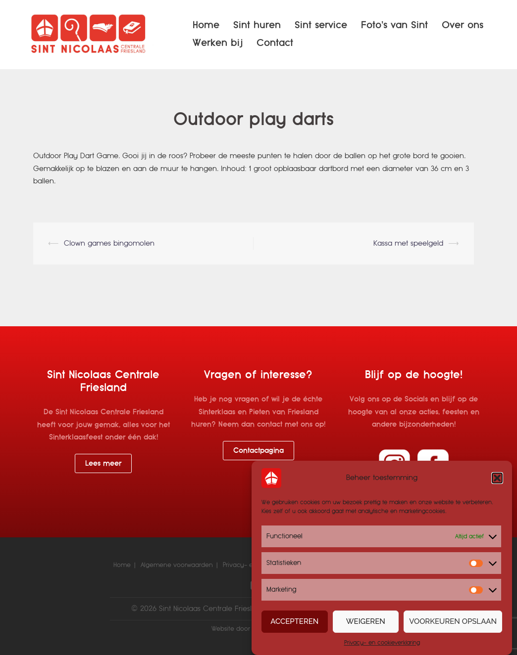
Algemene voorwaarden (177, 565)
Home (206, 25)
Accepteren (294, 621)
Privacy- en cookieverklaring (382, 642)
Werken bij (218, 43)
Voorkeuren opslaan (453, 621)
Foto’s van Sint (394, 25)
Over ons (462, 25)
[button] (497, 478)
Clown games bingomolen (109, 243)
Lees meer (103, 463)
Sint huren (257, 25)
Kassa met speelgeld (408, 243)
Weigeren (365, 621)
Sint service (321, 25)
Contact (275, 43)
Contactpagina (258, 450)
